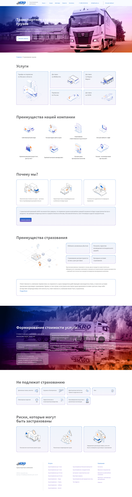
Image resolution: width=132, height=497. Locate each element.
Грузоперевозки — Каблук (55, 485)
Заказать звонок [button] (23, 38)
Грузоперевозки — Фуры (54, 479)
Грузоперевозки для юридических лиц (83, 479)
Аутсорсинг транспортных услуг (81, 473)
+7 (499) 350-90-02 (83, 3)
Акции (51, 3)
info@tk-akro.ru (95, 3)
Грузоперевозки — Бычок (54, 488)
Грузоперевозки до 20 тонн (55, 476)
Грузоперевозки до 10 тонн (55, 473)
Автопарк (57, 3)
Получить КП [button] (37, 38)
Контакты (71, 3)
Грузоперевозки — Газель (54, 482)
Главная (19, 57)
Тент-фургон (76, 482)
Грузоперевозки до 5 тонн (55, 470)
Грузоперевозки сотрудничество (81, 470)
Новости (64, 3)
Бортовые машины (77, 476)
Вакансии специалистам (104, 470)
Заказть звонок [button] (25, 220)
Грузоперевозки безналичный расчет (82, 467)
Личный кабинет (109, 3)
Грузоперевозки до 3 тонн (55, 467)
